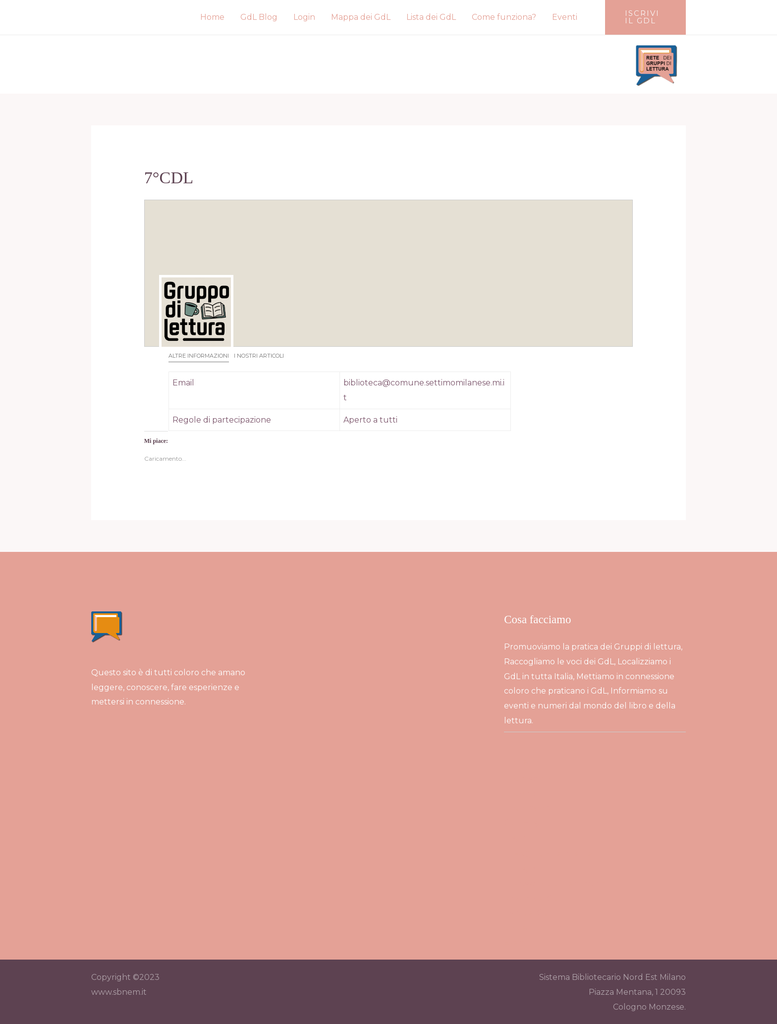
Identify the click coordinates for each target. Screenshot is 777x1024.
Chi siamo (532, 778)
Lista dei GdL (431, 17)
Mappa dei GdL (360, 17)
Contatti (530, 793)
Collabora (533, 807)
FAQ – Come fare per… (557, 854)
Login (304, 17)
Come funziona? (504, 17)
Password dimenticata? (559, 883)
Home (212, 17)
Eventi (564, 17)
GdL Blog (259, 17)
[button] (645, 17)
